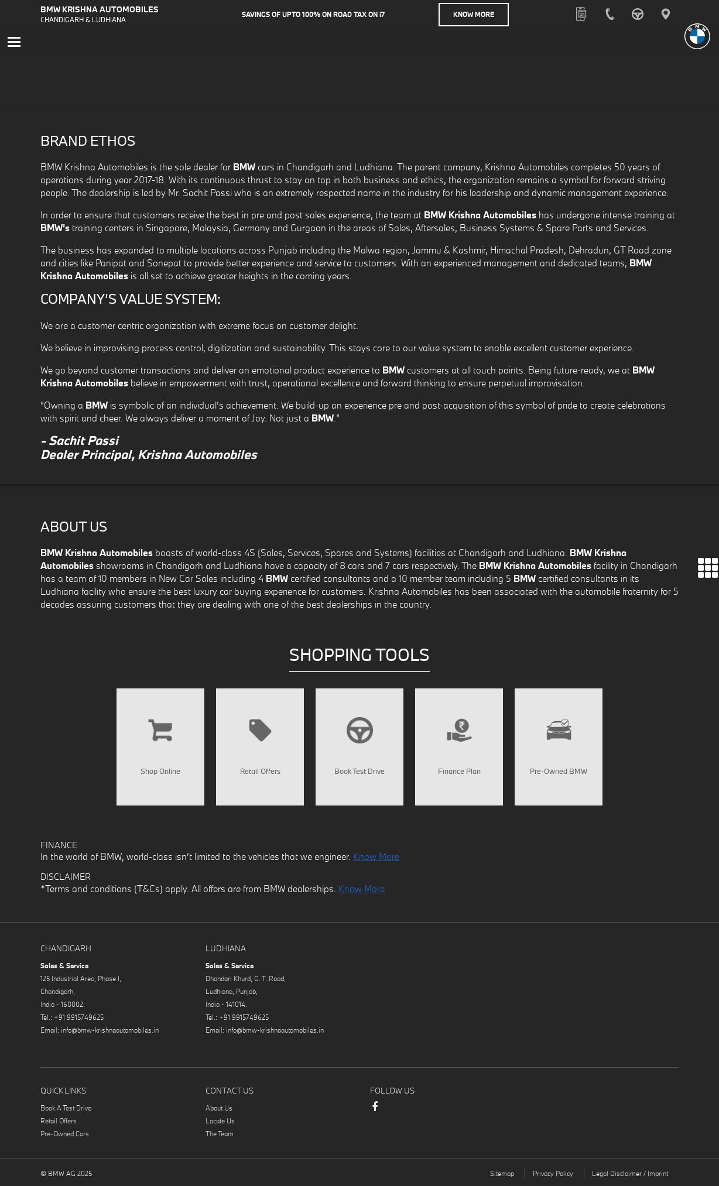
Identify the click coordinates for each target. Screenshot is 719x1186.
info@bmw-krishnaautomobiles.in (110, 1030)
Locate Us (220, 1120)
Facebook (375, 1112)
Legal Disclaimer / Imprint (630, 1173)
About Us (219, 1107)
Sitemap (502, 1173)
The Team (220, 1133)
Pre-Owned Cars (64, 1133)
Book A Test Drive (65, 1107)
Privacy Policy (553, 1173)
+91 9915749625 (79, 1017)
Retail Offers (58, 1120)
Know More (473, 14)
